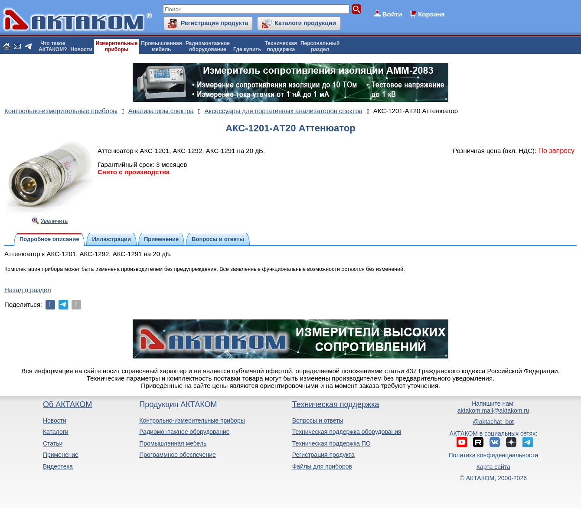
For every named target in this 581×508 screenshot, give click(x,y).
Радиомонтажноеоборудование (208, 46)
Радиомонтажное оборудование (184, 431)
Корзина (431, 14)
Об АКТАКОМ (67, 404)
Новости (81, 49)
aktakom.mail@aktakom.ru (493, 410)
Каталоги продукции (305, 23)
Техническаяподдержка (281, 46)
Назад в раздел (27, 289)
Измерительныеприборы (116, 46)
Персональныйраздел (319, 46)
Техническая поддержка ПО (331, 443)
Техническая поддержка (335, 404)
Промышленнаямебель (161, 46)
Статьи (52, 443)
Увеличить (54, 221)
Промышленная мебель (172, 443)
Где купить (247, 49)
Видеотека (58, 466)
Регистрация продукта (214, 23)
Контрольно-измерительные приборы (192, 420)
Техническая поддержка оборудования (346, 431)
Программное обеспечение (177, 454)
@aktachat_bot (493, 421)
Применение (60, 454)
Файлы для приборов (322, 466)
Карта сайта (493, 466)
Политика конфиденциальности (494, 455)
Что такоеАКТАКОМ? (53, 46)
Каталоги (56, 431)
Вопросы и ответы (317, 420)
